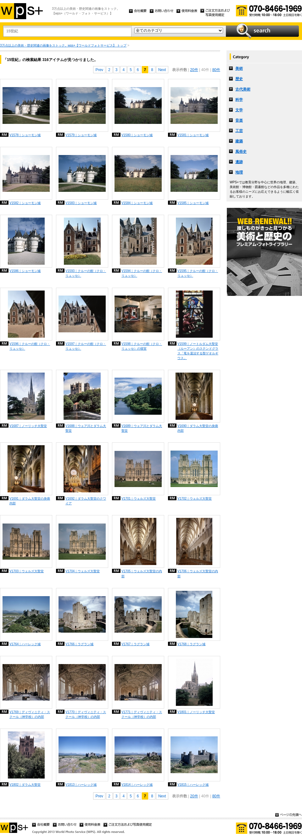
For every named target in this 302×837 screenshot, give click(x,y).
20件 (194, 70)
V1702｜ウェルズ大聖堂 (194, 498)
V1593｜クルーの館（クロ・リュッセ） (85, 273)
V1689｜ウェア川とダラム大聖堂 (141, 428)
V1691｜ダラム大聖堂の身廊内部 (29, 501)
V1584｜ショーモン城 (137, 203)
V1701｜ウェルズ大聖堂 (138, 498)
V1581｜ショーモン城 (193, 135)
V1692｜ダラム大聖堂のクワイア (85, 501)
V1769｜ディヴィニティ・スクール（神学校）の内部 (29, 714)
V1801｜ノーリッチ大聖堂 (196, 712)
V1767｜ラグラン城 (135, 644)
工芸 (239, 131)
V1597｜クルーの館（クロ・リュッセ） (85, 346)
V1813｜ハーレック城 (81, 784)
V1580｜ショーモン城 (137, 135)
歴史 (239, 79)
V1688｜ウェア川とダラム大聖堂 (85, 428)
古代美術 (242, 89)
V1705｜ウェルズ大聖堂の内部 (141, 573)
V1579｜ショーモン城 (81, 135)
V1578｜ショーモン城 (25, 135)
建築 (239, 141)
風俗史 (241, 151)
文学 (239, 110)
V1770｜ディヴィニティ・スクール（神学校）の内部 (85, 714)
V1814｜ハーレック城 (137, 784)
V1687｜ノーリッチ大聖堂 (28, 426)
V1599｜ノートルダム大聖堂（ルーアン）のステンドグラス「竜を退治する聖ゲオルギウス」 (197, 351)
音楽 (239, 120)
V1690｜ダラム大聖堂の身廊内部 (197, 428)
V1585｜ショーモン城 (193, 203)
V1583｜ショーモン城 (81, 203)
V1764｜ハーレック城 (25, 644)
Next (162, 70)
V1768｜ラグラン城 (191, 644)
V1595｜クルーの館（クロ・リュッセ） (197, 273)
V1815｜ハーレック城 (193, 784)
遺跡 (239, 162)
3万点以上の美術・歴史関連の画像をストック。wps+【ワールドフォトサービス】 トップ (63, 45)
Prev (99, 70)
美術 (239, 68)
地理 (239, 172)
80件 (216, 70)
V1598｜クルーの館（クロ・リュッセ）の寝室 (141, 346)
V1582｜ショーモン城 (25, 203)
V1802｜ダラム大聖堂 (25, 784)
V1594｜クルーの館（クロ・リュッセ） (141, 273)
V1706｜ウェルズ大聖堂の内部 (197, 573)
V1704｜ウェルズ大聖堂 (82, 571)
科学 (239, 99)
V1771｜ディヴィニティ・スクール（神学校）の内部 (141, 714)
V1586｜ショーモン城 (25, 271)
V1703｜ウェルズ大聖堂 (26, 571)
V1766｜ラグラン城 (79, 644)
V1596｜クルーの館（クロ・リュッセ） (29, 346)
